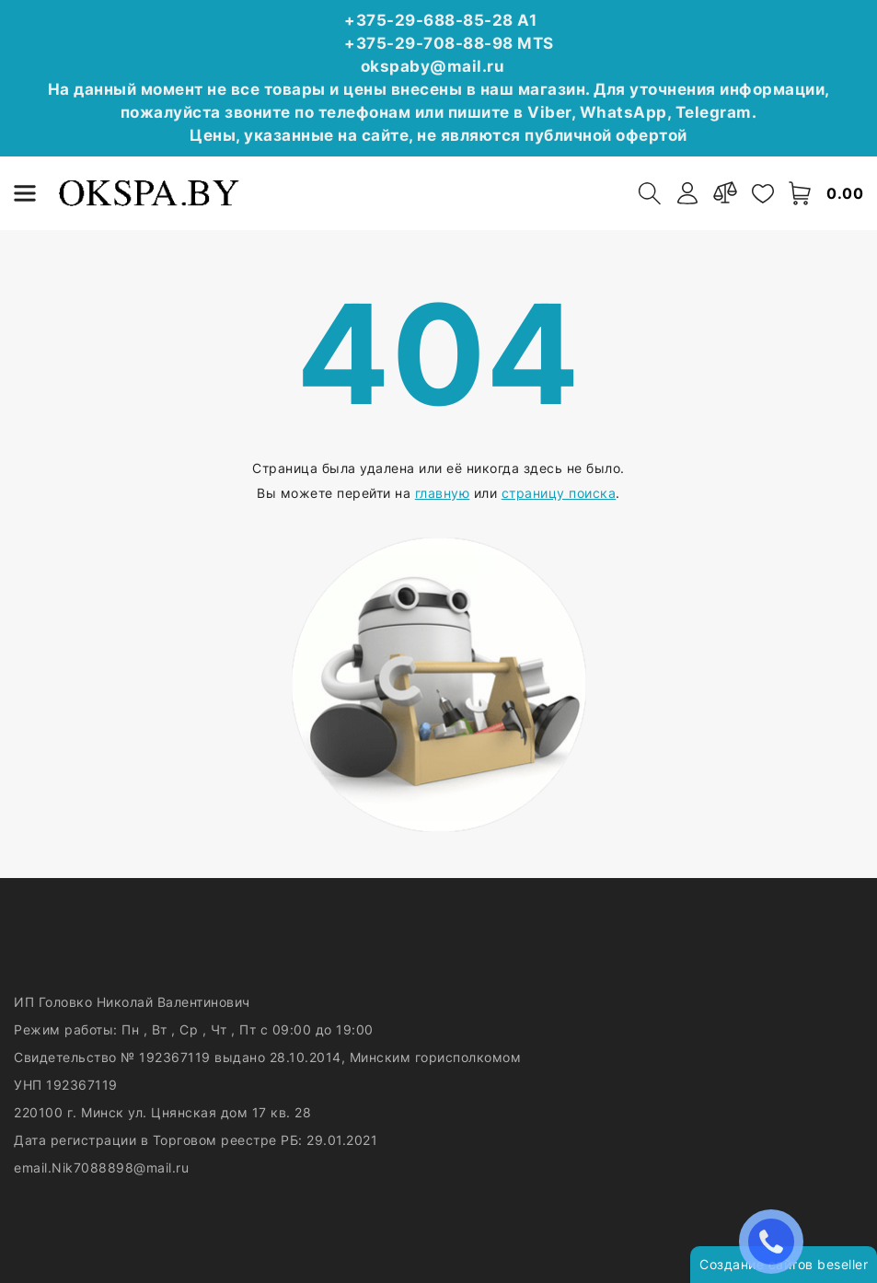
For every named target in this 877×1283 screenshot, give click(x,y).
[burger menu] (25, 193)
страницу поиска (559, 493)
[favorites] (763, 193)
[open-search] (650, 193)
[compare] (725, 193)
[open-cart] (801, 193)
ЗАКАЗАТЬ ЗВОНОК (775, 1241)
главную (442, 493)
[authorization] (687, 193)
